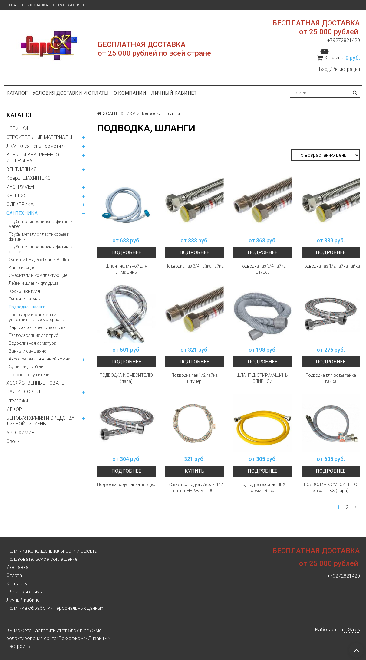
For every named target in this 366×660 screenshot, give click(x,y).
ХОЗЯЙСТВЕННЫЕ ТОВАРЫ (35, 383)
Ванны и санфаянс (27, 351)
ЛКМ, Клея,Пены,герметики (36, 146)
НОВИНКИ (17, 128)
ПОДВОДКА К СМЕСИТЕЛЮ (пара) (126, 378)
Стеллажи (17, 400)
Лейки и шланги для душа (33, 283)
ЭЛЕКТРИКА (20, 204)
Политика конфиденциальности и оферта (51, 551)
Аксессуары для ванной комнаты (42, 358)
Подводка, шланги (27, 306)
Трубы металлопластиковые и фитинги (39, 236)
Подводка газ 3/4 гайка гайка (194, 266)
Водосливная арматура (32, 343)
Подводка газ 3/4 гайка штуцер (262, 269)
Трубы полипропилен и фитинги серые (41, 249)
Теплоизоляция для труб (33, 335)
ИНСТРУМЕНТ (21, 187)
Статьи (16, 5)
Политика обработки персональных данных (54, 608)
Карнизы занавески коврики (37, 327)
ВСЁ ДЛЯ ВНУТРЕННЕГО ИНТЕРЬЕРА (32, 157)
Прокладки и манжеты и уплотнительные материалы (37, 317)
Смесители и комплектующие (38, 275)
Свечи (13, 441)
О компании (130, 93)
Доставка (38, 5)
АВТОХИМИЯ (20, 432)
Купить (194, 471)
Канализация (22, 267)
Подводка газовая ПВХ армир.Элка (262, 487)
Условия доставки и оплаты (70, 93)
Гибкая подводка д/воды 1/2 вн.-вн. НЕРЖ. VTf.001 (194, 487)
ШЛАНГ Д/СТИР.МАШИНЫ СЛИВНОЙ (262, 378)
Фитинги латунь (24, 299)
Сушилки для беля (27, 366)
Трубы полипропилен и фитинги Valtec (41, 224)
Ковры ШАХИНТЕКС (28, 178)
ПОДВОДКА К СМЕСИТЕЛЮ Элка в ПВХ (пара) (330, 487)
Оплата (14, 575)
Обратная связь (69, 5)
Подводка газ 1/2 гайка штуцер (194, 378)
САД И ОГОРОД (23, 392)
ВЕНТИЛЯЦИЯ (21, 169)
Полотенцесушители (29, 374)
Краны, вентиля (24, 291)
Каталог (17, 93)
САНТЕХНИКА (22, 213)
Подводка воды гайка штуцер (126, 484)
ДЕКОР (14, 409)
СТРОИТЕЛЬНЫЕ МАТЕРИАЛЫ (39, 137)
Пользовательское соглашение (41, 559)
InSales (352, 629)
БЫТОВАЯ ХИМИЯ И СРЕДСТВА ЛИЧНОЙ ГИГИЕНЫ (40, 421)
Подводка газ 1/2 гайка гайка (331, 266)
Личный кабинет (173, 93)
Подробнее (126, 252)
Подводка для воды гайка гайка (330, 378)
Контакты (17, 583)
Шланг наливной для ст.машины (126, 269)
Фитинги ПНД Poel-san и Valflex (39, 259)
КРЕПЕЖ (15, 196)
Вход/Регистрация (339, 69)
